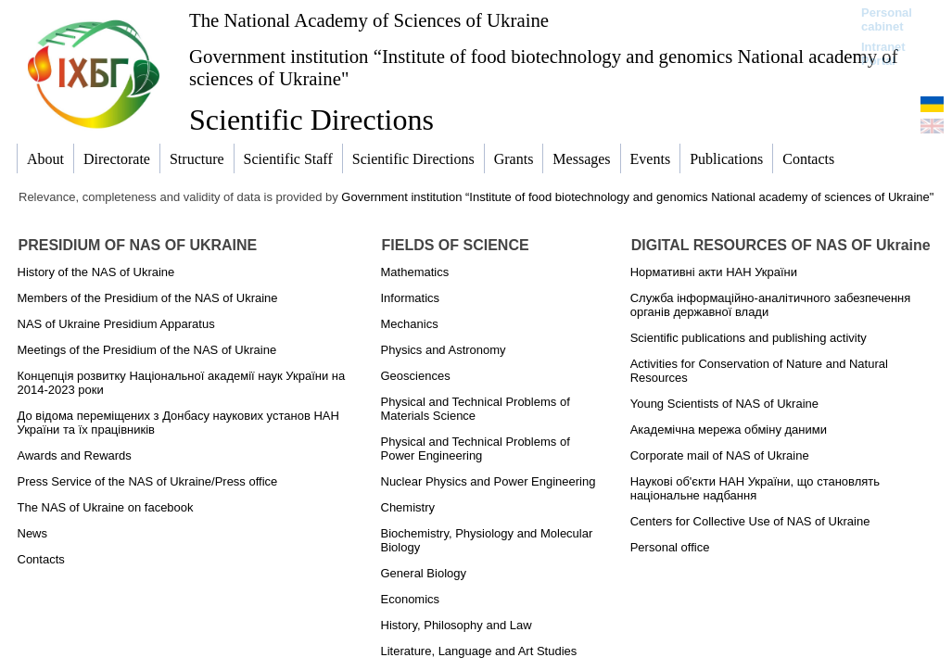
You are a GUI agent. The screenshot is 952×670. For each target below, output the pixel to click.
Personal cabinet (886, 19)
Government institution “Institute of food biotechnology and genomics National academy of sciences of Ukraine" (543, 67)
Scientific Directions (311, 119)
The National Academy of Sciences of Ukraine (369, 20)
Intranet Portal (883, 54)
